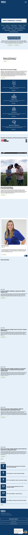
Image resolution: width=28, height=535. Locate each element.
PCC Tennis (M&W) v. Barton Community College (17, 480)
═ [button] (26, 2)
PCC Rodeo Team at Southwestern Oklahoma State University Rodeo (16, 467)
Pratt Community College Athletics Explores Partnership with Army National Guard (12, 409)
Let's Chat (20, 533)
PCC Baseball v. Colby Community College (15, 473)
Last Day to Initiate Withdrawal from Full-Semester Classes (15, 487)
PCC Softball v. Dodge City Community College (16, 500)
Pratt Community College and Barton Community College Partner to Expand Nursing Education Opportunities (13, 369)
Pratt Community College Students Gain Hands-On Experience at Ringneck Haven (14, 449)
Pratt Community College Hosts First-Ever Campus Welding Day (14, 330)
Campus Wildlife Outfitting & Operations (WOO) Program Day (13, 291)
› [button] (26, 255)
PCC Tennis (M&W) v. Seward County (14, 493)
